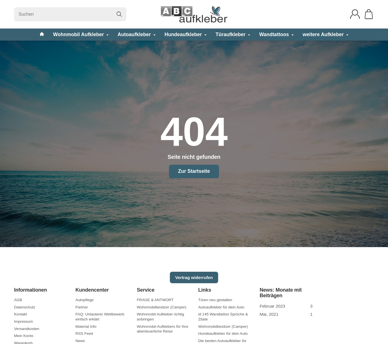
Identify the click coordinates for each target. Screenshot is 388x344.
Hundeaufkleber (186, 34)
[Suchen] (70, 14)
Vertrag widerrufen (194, 277)
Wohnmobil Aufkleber (81, 34)
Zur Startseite (194, 171)
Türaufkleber (233, 34)
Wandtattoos (276, 34)
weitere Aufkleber (325, 34)
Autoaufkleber (137, 34)
